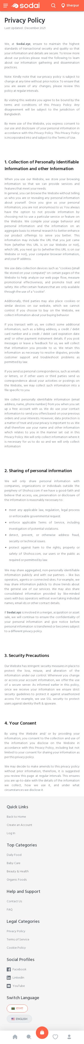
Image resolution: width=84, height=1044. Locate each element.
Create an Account (19, 824)
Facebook (16, 969)
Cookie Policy (16, 947)
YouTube (16, 985)
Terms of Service (18, 939)
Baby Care (13, 863)
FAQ (10, 909)
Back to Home (16, 816)
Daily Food (14, 854)
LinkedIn (15, 977)
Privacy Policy (16, 931)
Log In (11, 833)
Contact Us (14, 901)
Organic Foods (17, 879)
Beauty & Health (18, 871)
